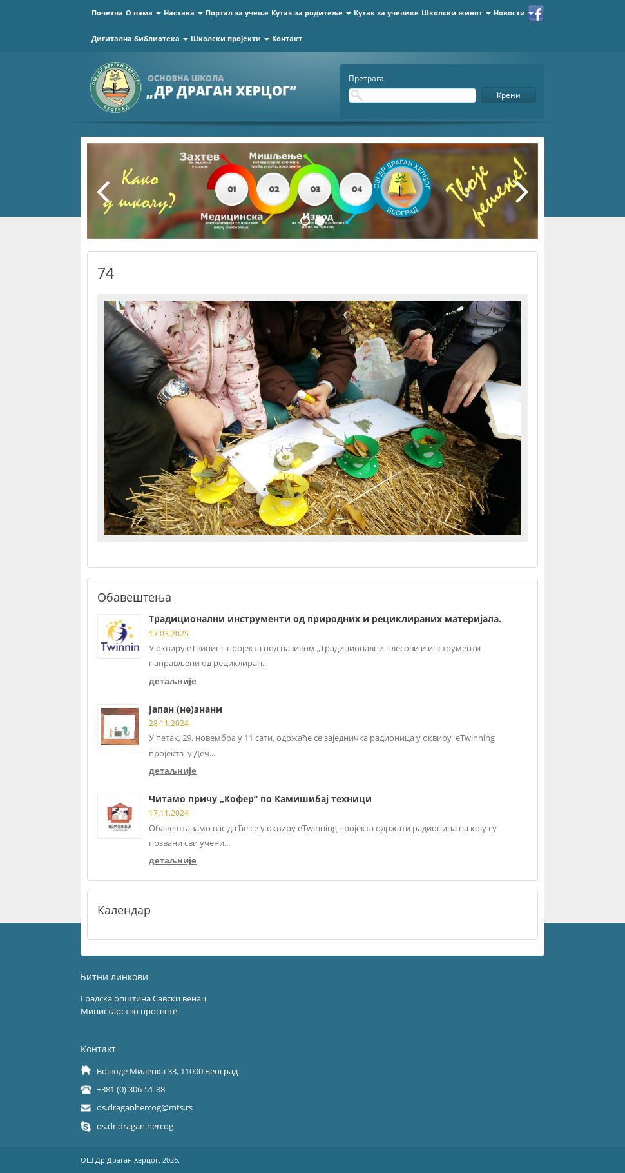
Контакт (287, 38)
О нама (143, 12)
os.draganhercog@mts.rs (145, 1107)
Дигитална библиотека (139, 38)
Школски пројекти (230, 38)
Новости (514, 12)
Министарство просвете (129, 1011)
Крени (509, 95)
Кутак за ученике (386, 12)
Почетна (107, 12)
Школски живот (456, 12)
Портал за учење (237, 12)
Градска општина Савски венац (143, 998)
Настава (183, 12)
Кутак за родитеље (311, 12)
